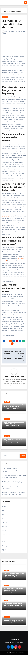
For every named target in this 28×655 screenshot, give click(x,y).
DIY (3, 518)
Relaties (4, 538)
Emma (6, 408)
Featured (4, 522)
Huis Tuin (5, 17)
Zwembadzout (6, 216)
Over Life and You (13, 31)
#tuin (4, 33)
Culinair (4, 514)
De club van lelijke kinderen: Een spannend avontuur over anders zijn (13, 605)
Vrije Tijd (4, 550)
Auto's (4, 506)
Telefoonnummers (7, 542)
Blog (3, 510)
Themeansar (20, 653)
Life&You (14, 639)
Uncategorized (6, 546)
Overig (4, 530)
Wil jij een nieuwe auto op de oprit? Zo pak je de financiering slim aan (13, 590)
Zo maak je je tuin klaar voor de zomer (12, 24)
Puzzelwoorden (6, 534)
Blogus (12, 653)
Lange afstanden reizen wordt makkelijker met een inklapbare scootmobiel (11, 470)
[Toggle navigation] (1, 2)
